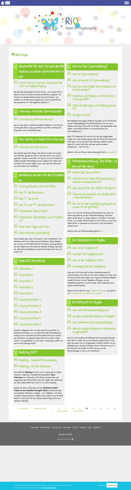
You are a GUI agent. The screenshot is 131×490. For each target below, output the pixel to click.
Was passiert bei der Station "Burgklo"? (94, 188)
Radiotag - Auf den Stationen (35, 366)
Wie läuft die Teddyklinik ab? (88, 254)
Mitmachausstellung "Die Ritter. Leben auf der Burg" (94, 163)
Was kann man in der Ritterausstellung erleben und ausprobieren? (94, 180)
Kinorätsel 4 (26, 287)
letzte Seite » (78, 411)
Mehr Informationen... (49, 488)
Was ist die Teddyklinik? (85, 247)
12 (59, 408)
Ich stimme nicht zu (112, 486)
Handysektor (111, 152)
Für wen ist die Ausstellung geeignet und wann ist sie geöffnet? (94, 205)
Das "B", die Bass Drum (31, 192)
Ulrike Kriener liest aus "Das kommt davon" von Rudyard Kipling (40, 84)
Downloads (67, 427)
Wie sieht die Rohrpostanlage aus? (91, 310)
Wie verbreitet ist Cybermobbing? (91, 80)
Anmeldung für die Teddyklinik (89, 266)
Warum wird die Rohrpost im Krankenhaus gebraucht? (94, 330)
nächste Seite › (62, 411)
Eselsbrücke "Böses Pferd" (33, 211)
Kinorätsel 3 (26, 281)
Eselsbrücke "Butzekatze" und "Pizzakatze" (41, 218)
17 (93, 408)
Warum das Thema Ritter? (87, 172)
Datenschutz (45, 427)
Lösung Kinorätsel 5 (30, 324)
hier (102, 231)
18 (101, 408)
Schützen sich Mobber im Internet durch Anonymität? (94, 97)
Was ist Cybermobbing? (85, 74)
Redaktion (97, 427)
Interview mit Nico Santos (33, 147)
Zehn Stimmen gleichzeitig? (34, 232)
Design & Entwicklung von (65, 439)
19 (107, 408)
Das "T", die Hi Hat (28, 198)
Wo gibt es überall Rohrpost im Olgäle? (94, 316)
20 (115, 408)
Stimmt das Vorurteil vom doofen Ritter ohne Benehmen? (94, 195)
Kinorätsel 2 (26, 274)
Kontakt (83, 427)
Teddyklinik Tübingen (98, 290)
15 (80, 408)
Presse (75, 427)
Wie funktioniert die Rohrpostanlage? (93, 322)
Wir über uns (56, 427)
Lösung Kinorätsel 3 (30, 311)
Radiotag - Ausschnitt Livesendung (38, 360)
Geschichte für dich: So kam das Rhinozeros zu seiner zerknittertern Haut (41, 71)
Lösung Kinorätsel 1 (30, 299)
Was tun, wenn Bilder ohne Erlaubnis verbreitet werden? (94, 88)
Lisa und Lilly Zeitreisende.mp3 (36, 119)
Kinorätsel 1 (25, 268)
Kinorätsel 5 (26, 293)
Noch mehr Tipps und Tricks (34, 226)
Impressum (34, 427)
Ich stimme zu (101, 486)
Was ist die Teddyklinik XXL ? (88, 260)
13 (66, 408)
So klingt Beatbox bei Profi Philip (37, 186)
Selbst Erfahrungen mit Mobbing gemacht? (94, 107)
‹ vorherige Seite (40, 408)
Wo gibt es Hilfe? (82, 114)
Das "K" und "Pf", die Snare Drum (36, 204)
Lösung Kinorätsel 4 (30, 318)
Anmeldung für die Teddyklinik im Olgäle (86, 293)
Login (90, 427)
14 (73, 408)
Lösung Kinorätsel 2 (30, 305)
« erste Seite (23, 408)
